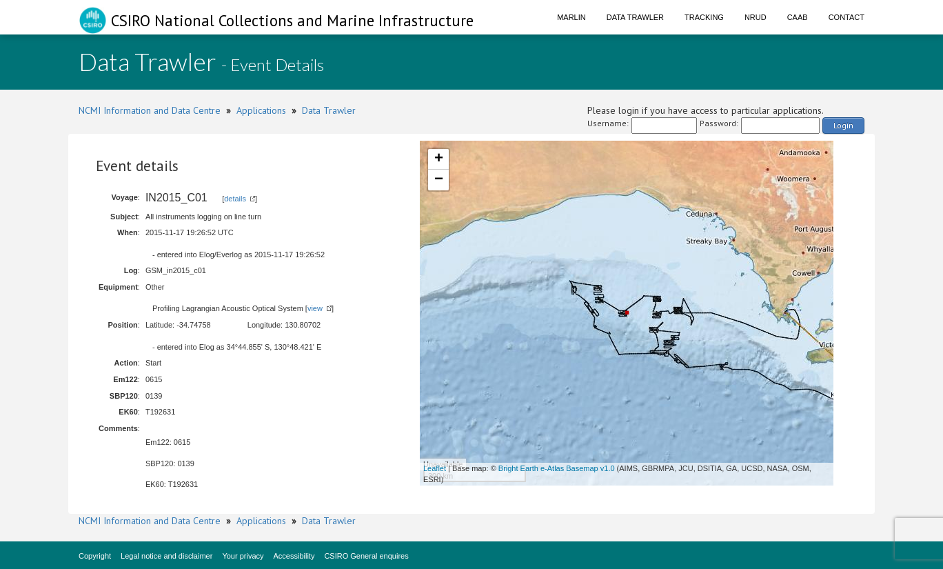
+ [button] (438, 159)
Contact (846, 17)
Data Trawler (635, 17)
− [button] (438, 180)
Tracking (704, 17)
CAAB (797, 17)
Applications (261, 110)
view (315, 308)
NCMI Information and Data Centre (150, 110)
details (235, 198)
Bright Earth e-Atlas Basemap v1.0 (556, 468)
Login (843, 125)
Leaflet (434, 468)
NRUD (755, 17)
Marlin (571, 17)
